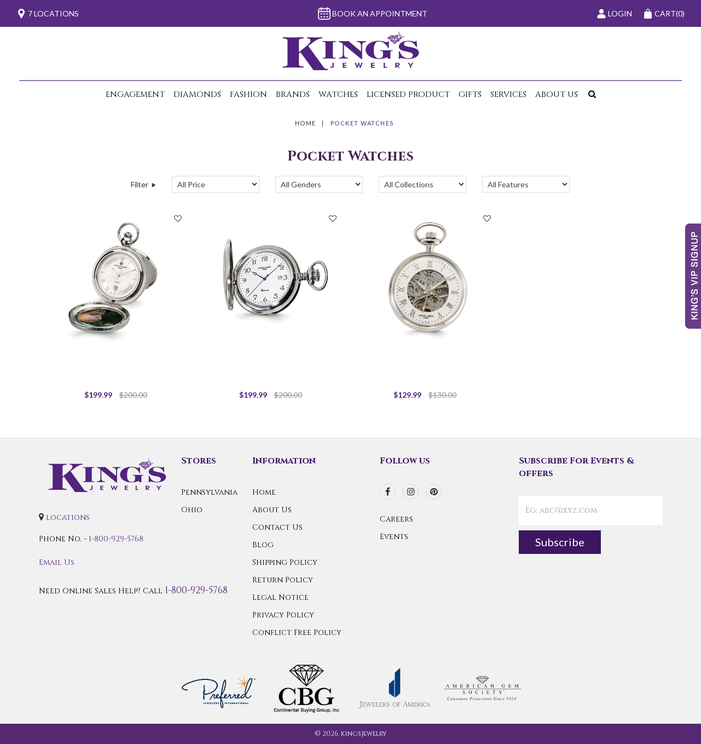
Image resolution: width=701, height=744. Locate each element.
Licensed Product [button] (408, 94)
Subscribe (559, 541)
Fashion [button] (248, 94)
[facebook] (388, 492)
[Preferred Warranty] (218, 687)
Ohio (191, 510)
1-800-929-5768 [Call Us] (116, 539)
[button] (590, 94)
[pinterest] (434, 492)
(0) (664, 13)
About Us (272, 510)
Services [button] (508, 94)
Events (394, 536)
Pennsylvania (209, 492)
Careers (396, 519)
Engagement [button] (135, 94)
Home (305, 123)
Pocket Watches (362, 123)
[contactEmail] (591, 510)
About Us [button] (556, 94)
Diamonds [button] (197, 94)
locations (68, 517)
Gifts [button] (470, 94)
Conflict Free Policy (296, 632)
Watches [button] (338, 94)
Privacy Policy (283, 615)
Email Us (56, 562)
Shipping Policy (284, 562)
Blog (263, 545)
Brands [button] (293, 94)
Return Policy (282, 580)
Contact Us (277, 527)
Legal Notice (280, 597)
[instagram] (411, 492)
